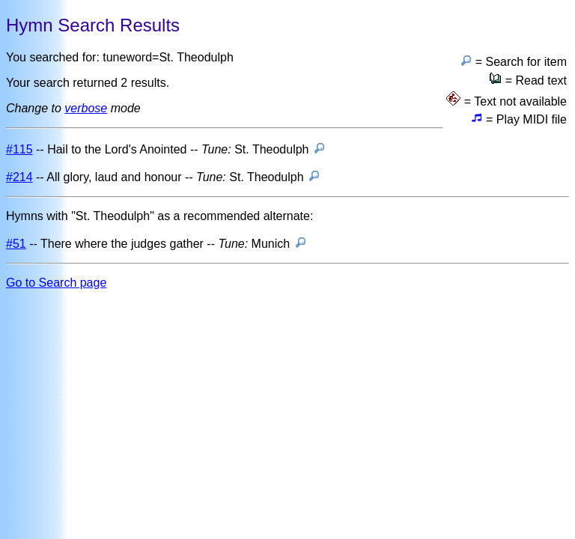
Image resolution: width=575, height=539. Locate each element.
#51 (16, 243)
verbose (85, 108)
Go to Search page (56, 282)
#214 (19, 177)
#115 (19, 149)
